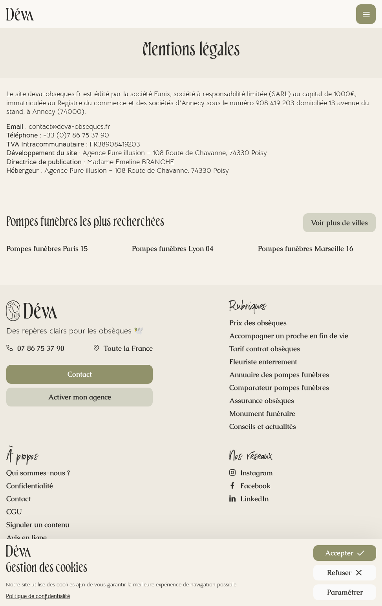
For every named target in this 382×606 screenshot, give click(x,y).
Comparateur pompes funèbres (279, 387)
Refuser (344, 572)
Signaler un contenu (37, 524)
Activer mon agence (79, 396)
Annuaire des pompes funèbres (279, 374)
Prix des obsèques (258, 322)
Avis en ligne (26, 537)
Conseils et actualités (262, 426)
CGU (14, 511)
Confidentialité (29, 485)
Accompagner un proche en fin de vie (288, 335)
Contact (80, 374)
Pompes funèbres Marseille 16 (305, 248)
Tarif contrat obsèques (264, 348)
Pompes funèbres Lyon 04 (173, 248)
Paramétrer (345, 592)
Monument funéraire (262, 413)
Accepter (344, 552)
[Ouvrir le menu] (366, 14)
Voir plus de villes (339, 222)
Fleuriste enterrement (263, 361)
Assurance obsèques (261, 400)
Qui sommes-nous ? (38, 472)
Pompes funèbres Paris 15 (47, 248)
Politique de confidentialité (38, 596)
